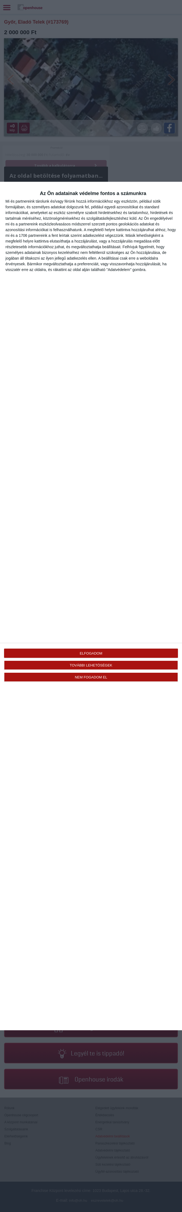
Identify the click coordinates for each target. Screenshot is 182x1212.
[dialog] (91, 606)
